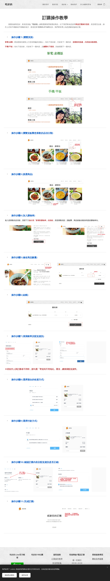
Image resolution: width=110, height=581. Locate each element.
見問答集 (58, 563)
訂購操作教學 (56, 559)
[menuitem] (46, 4)
